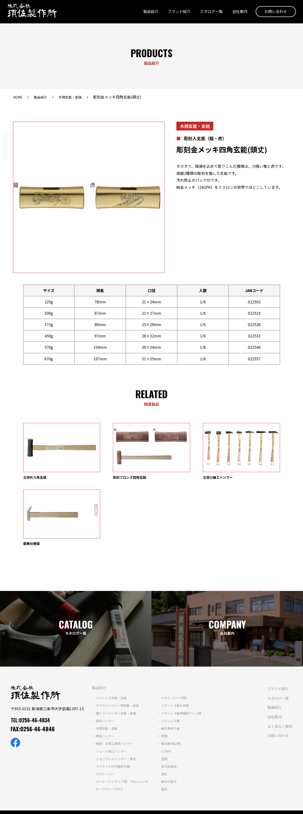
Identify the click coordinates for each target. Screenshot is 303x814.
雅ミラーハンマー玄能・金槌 (108, 648)
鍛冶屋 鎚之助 (167, 678)
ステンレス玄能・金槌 (103, 633)
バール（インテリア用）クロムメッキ (115, 716)
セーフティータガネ (102, 724)
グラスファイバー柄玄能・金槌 (110, 640)
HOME (18, 97)
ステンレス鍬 (167, 656)
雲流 (160, 724)
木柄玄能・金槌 (75, 97)
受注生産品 (165, 701)
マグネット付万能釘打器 (105, 701)
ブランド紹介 (176, 12)
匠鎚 (160, 671)
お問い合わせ (273, 12)
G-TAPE (163, 686)
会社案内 (237, 12)
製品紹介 (148, 12)
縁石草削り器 (167, 663)
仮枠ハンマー (97, 656)
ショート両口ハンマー (103, 686)
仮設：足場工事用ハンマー (107, 678)
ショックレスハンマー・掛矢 (108, 694)
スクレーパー (97, 709)
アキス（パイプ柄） (172, 633)
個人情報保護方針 (17, 807)
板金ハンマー (97, 671)
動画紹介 (138, 751)
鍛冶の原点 (165, 716)
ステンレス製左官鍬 (172, 640)
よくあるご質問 (144, 770)
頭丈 (160, 709)
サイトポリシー (48, 807)
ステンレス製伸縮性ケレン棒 (178, 648)
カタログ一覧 (209, 12)
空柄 (160, 694)
